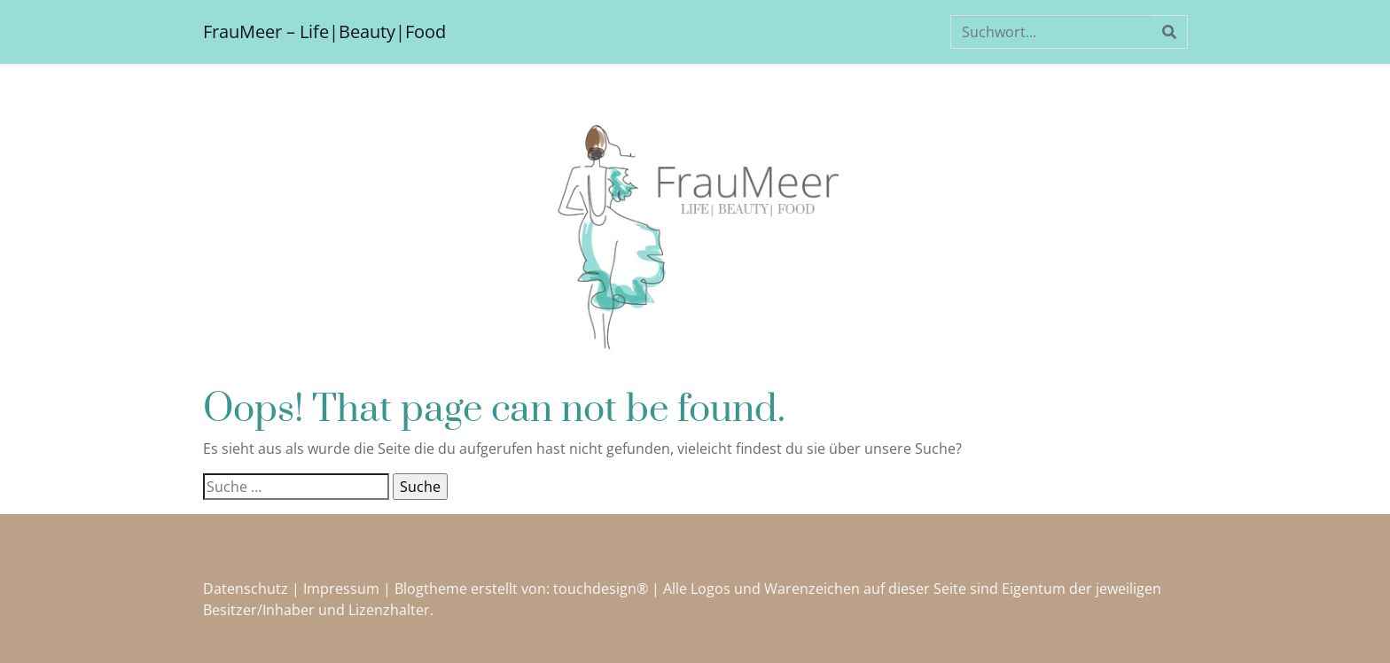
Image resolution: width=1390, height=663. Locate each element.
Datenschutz (245, 588)
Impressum (341, 588)
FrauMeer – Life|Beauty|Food (324, 31)
